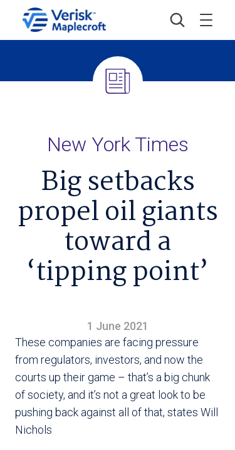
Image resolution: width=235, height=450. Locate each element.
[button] (177, 20)
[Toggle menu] (206, 20)
